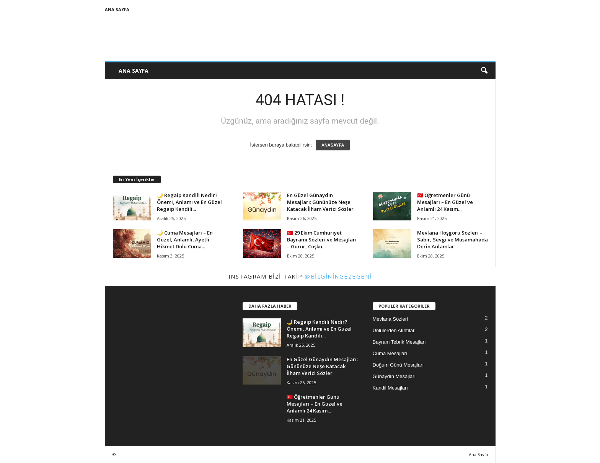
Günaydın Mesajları (394, 376)
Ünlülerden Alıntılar (394, 330)
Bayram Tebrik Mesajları (399, 342)
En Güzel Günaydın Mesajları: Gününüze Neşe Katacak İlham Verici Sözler (320, 202)
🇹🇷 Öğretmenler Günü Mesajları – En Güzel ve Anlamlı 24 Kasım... (445, 202)
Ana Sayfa (117, 9)
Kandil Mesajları (390, 388)
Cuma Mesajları (390, 353)
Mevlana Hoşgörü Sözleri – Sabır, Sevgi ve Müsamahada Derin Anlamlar (452, 239)
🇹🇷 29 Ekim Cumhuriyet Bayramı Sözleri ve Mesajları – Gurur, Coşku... (322, 239)
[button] (484, 70)
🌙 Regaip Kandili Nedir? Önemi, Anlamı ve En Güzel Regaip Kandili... (189, 202)
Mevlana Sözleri (390, 319)
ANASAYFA (332, 145)
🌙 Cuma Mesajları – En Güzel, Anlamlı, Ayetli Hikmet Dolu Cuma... (185, 239)
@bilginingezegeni (338, 276)
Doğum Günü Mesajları (398, 365)
